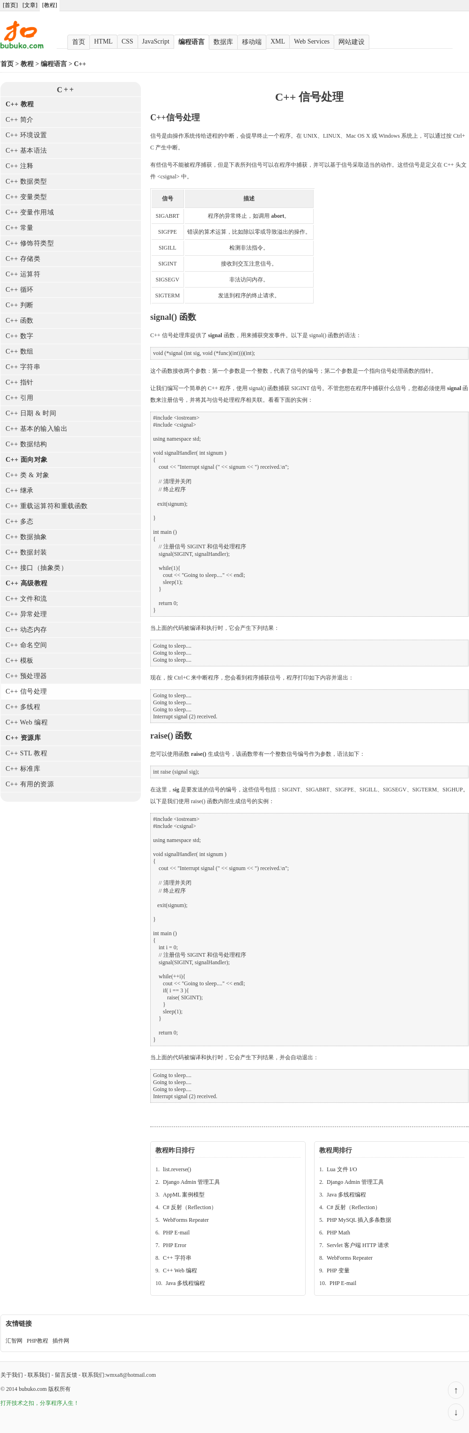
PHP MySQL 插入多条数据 (359, 1220)
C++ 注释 (20, 166)
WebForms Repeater (186, 1220)
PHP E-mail (176, 1232)
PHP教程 (37, 1340)
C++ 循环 (20, 289)
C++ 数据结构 (26, 444)
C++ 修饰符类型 (30, 243)
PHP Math (338, 1232)
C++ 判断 (20, 305)
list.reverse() (177, 1169)
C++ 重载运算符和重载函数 (47, 506)
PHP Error (174, 1245)
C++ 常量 (20, 227)
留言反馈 (66, 1375)
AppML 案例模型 (184, 1194)
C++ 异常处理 (26, 614)
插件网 (60, 1340)
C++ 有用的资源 (30, 784)
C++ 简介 (20, 119)
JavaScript (155, 41)
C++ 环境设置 (26, 135)
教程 (27, 63)
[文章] (29, 5)
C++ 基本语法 (26, 150)
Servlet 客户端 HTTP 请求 (358, 1245)
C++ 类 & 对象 (28, 475)
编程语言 (191, 41)
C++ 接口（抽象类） (36, 567)
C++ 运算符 (23, 274)
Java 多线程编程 (185, 1283)
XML (278, 41)
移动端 (252, 41)
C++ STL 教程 (27, 753)
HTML (103, 41)
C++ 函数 (20, 320)
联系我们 (39, 1375)
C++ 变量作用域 (30, 212)
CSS (127, 41)
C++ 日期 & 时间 (31, 413)
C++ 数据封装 (26, 552)
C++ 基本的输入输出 (36, 428)
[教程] (49, 5)
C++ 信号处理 (26, 691)
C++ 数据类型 (26, 181)
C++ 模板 (20, 660)
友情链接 (19, 1323)
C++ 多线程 (23, 706)
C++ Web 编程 (27, 722)
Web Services (312, 41)
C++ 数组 (20, 351)
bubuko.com (33, 1389)
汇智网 (14, 1340)
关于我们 (11, 1375)
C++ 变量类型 (26, 196)
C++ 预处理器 (26, 676)
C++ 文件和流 (26, 598)
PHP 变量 (338, 1270)
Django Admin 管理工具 (191, 1182)
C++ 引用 (20, 397)
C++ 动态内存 (26, 629)
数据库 (223, 41)
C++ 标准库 (23, 768)
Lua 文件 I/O (342, 1169)
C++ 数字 (20, 336)
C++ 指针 (20, 382)
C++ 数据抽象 (26, 536)
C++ (80, 63)
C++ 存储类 (23, 258)
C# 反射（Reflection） (190, 1207)
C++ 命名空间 (26, 645)
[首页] (10, 5)
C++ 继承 (20, 490)
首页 (78, 41)
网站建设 (351, 41)
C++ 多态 (20, 521)
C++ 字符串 (23, 366)
